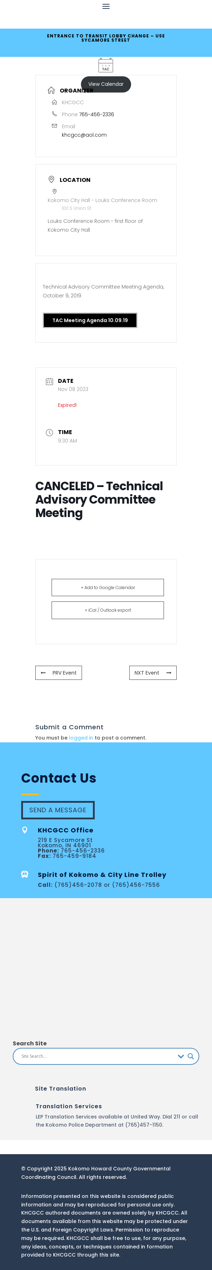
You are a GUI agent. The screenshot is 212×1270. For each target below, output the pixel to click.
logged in (81, 737)
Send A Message (58, 810)
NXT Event (153, 672)
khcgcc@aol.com (84, 134)
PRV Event (59, 672)
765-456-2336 (96, 114)
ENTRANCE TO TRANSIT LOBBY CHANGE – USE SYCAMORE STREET (106, 38)
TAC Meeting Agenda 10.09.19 (90, 320)
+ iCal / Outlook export (108, 610)
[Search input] (98, 1056)
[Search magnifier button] (191, 1056)
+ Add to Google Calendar (108, 587)
